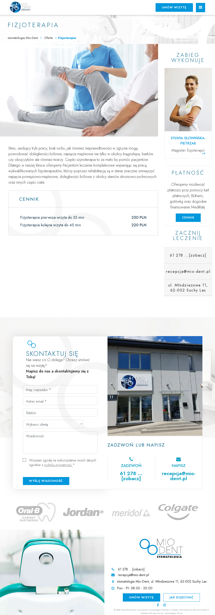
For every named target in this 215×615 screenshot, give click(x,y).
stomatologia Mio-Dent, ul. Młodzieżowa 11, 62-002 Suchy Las (162, 581)
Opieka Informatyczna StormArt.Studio (189, 609)
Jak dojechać (182, 597)
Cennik (188, 217)
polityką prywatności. (58, 465)
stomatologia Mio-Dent (23, 38)
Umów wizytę (174, 7)
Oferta (49, 38)
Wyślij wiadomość (46, 481)
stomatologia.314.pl (173, 613)
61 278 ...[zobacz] (188, 255)
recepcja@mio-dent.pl (178, 476)
